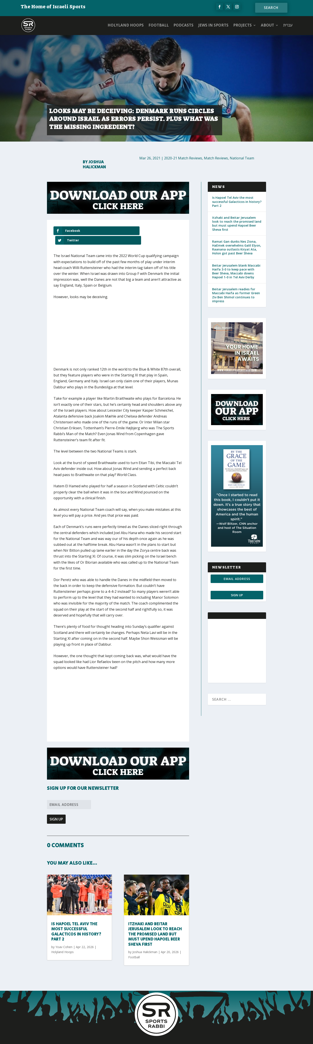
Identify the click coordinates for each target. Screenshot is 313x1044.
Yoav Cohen (63, 937)
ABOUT (267, 25)
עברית (287, 25)
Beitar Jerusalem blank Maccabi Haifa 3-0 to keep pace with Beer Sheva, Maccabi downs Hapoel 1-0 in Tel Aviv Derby (236, 271)
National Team (242, 158)
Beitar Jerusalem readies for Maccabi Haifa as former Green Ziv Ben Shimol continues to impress (236, 295)
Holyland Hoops (126, 25)
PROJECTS (242, 25)
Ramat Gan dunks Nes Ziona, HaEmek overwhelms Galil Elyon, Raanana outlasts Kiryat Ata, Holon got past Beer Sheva (236, 247)
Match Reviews (216, 158)
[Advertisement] (117, 326)
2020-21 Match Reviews (183, 158)
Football (158, 25)
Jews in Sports (213, 25)
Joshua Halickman (94, 164)
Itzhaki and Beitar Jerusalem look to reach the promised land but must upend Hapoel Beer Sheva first (155, 925)
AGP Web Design (182, 1036)
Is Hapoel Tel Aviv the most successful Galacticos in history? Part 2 (76, 922)
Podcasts (183, 25)
